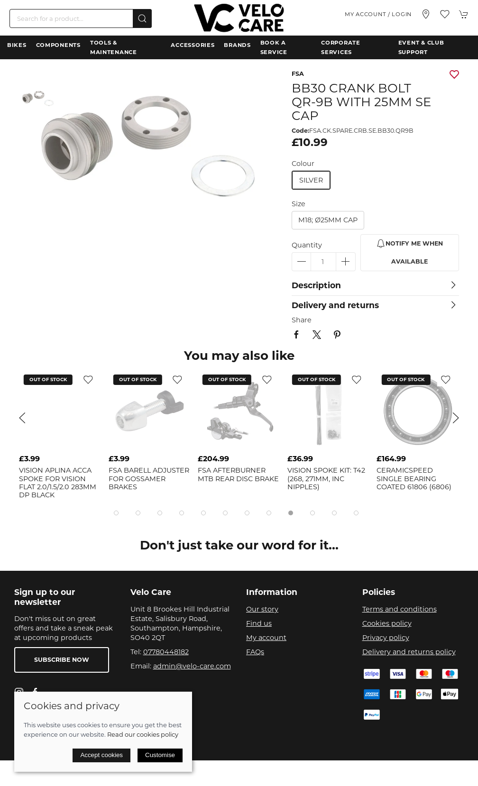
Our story (262, 609)
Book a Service (273, 47)
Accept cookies (101, 755)
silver (311, 180)
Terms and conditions (399, 609)
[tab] (116, 513)
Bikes (17, 45)
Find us (259, 623)
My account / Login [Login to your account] (378, 14)
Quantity (307, 245)
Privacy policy (385, 637)
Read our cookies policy (142, 734)
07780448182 (166, 652)
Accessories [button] (192, 45)
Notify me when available (409, 252)
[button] (445, 14)
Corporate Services (340, 47)
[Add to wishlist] (88, 379)
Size (298, 204)
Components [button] (58, 45)
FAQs (255, 652)
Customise (160, 755)
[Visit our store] (426, 14)
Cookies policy (387, 623)
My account (266, 637)
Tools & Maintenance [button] (113, 47)
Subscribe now (61, 659)
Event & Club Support (421, 47)
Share (302, 320)
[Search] (80, 18)
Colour (303, 163)
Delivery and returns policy (409, 652)
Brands (237, 45)
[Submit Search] (142, 18)
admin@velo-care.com (192, 666)
